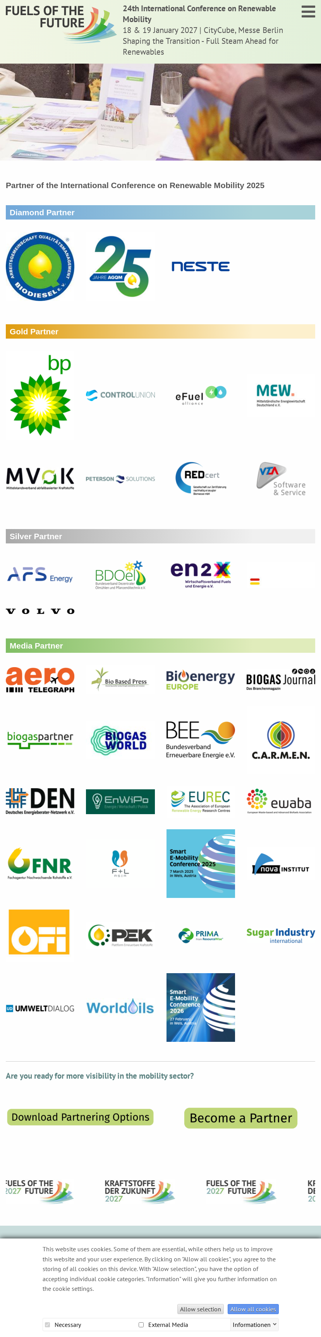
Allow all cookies (253, 1309)
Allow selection (200, 1309)
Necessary (63, 1324)
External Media (163, 1324)
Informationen (252, 1324)
